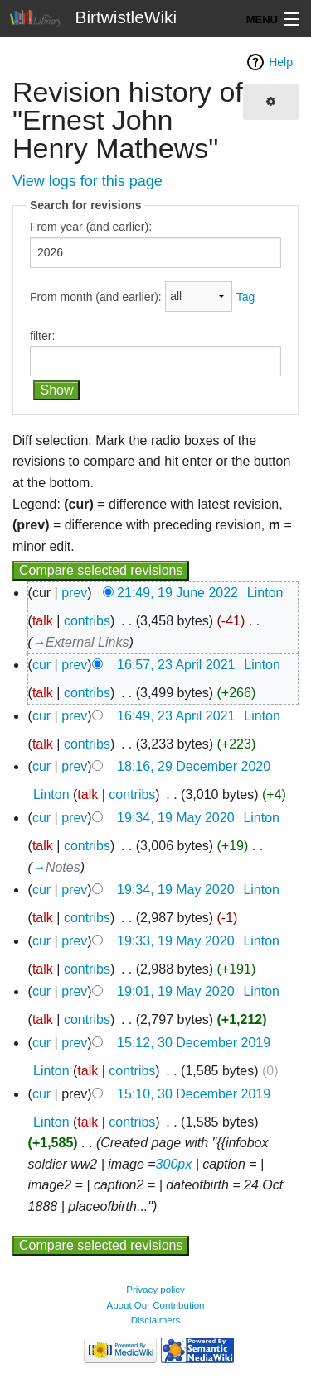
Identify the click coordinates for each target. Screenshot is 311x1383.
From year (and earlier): (91, 226)
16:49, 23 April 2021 (176, 716)
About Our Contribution (155, 1305)
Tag (245, 296)
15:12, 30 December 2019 (193, 1043)
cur (41, 665)
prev (74, 593)
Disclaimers (156, 1320)
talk (42, 621)
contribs (87, 621)
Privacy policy (155, 1289)
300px (174, 1164)
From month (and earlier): (96, 296)
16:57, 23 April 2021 (176, 665)
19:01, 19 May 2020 (175, 991)
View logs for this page (87, 181)
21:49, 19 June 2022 (177, 593)
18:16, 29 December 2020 (193, 766)
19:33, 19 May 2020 (175, 941)
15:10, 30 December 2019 (193, 1094)
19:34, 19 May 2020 (175, 818)
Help (281, 62)
